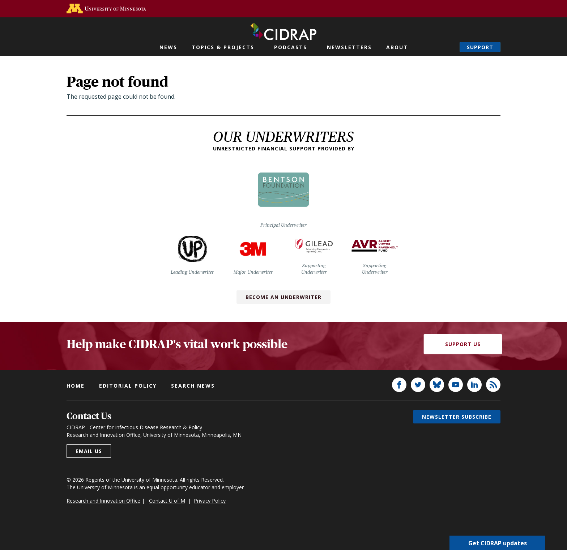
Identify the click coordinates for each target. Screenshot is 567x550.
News (168, 47)
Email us (89, 451)
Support (480, 47)
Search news (193, 385)
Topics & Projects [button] (223, 47)
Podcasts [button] (290, 47)
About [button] (397, 47)
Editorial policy (128, 385)
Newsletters (349, 47)
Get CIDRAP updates (497, 543)
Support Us (463, 344)
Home (76, 385)
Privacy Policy (210, 500)
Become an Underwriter (283, 297)
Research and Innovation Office (103, 500)
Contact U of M (167, 500)
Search (447, 47)
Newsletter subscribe (456, 416)
